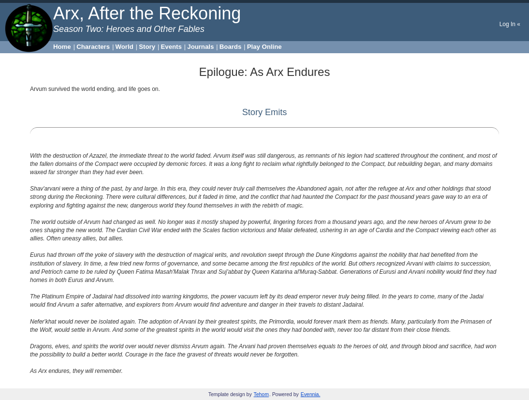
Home (62, 46)
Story (147, 46)
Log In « (510, 24)
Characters (93, 46)
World (124, 46)
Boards (230, 46)
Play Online (264, 46)
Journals (200, 46)
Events (171, 46)
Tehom (261, 394)
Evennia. (311, 394)
